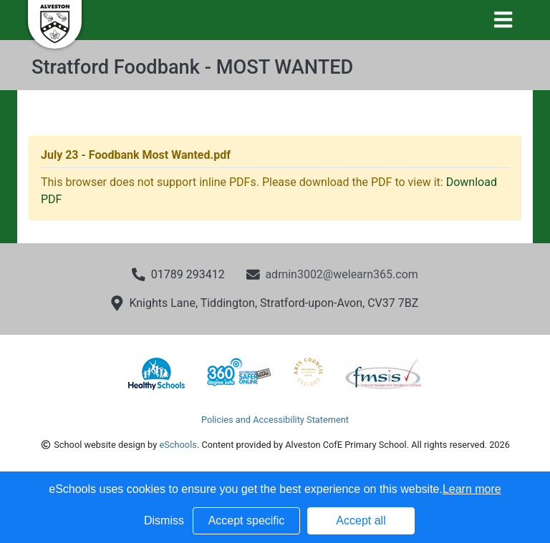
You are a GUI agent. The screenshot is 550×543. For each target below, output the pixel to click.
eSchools (177, 444)
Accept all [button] (360, 520)
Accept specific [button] (246, 520)
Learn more (472, 489)
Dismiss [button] (164, 520)
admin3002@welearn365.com (341, 274)
